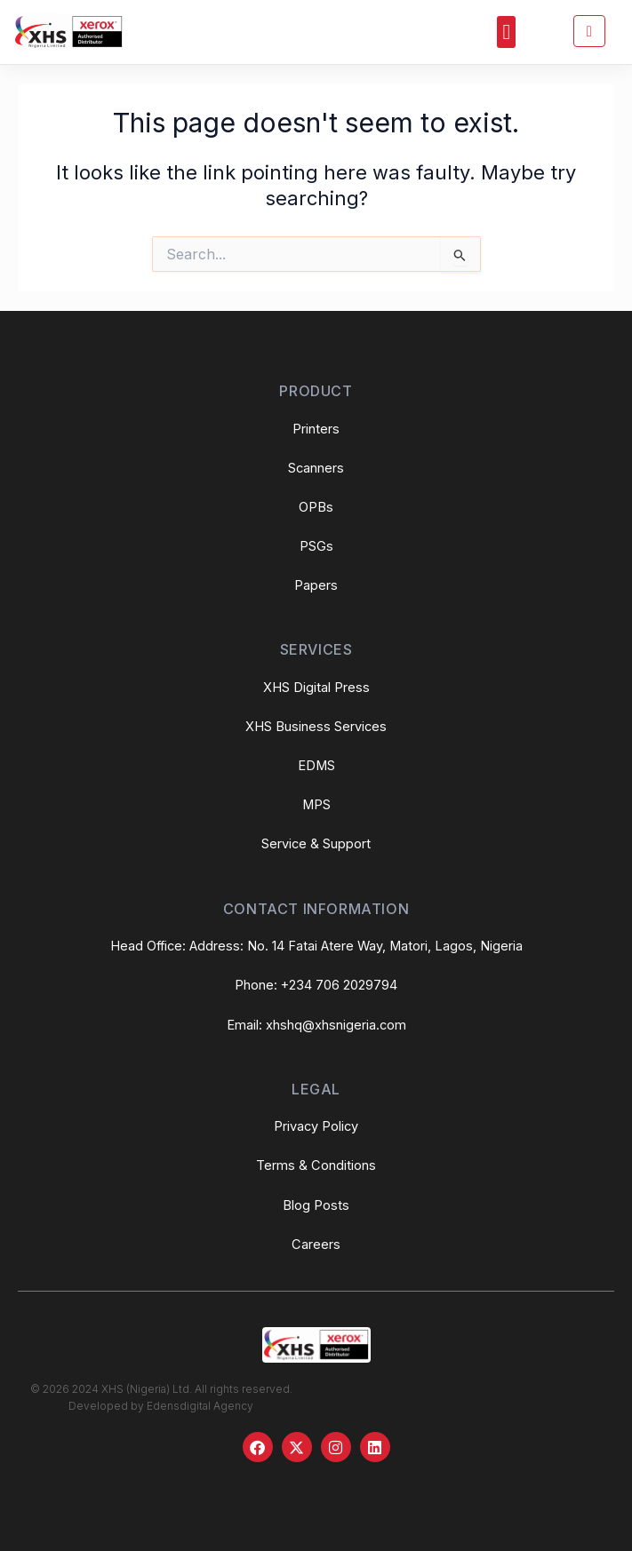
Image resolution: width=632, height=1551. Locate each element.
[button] (506, 32)
